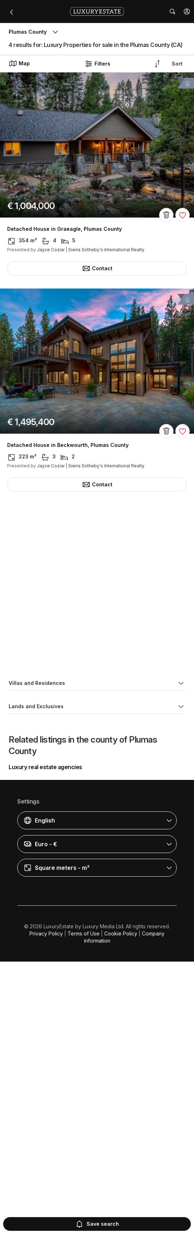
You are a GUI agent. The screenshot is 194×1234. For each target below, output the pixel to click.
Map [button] (19, 63)
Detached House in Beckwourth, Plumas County (68, 445)
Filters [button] (97, 63)
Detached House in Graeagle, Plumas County (64, 229)
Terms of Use (84, 1206)
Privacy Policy (46, 1206)
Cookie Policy (120, 1206)
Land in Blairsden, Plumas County (49, 877)
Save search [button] (97, 1224)
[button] (187, 11)
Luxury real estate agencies (45, 1039)
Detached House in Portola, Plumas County (61, 661)
